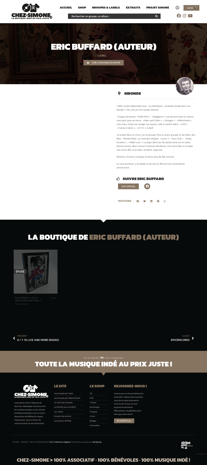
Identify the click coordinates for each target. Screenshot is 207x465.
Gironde (132, 93)
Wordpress (97, 442)
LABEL (102, 55)
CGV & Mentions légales (59, 442)
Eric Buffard (21, 304)
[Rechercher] (157, 16)
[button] (138, 201)
